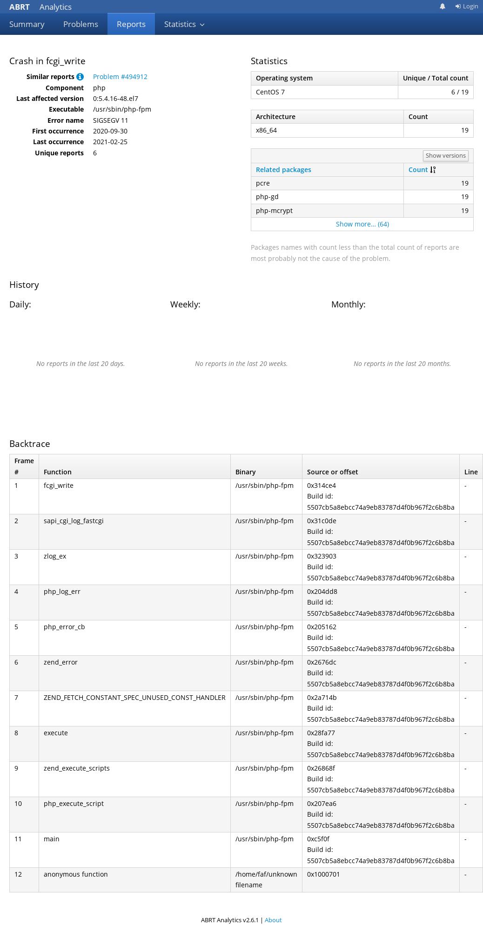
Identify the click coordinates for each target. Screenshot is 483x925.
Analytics (40, 6)
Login (466, 6)
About (273, 920)
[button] (80, 76)
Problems (80, 24)
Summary (27, 24)
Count (418, 169)
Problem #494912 (120, 76)
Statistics (184, 24)
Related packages (283, 169)
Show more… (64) (362, 224)
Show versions (446, 155)
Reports (131, 24)
